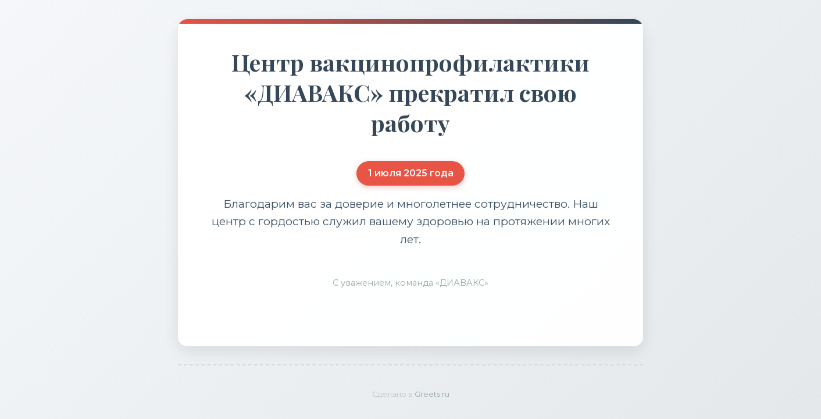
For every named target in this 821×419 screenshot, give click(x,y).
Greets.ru (432, 394)
